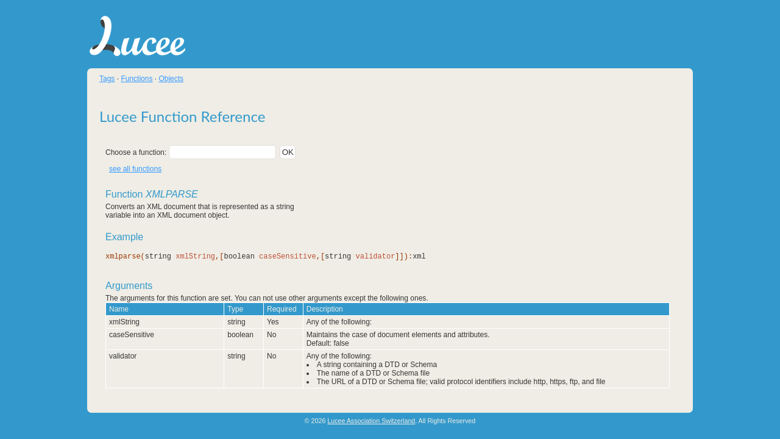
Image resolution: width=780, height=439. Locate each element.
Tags (107, 78)
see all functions (135, 169)
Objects (170, 78)
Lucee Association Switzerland (371, 420)
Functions (136, 78)
